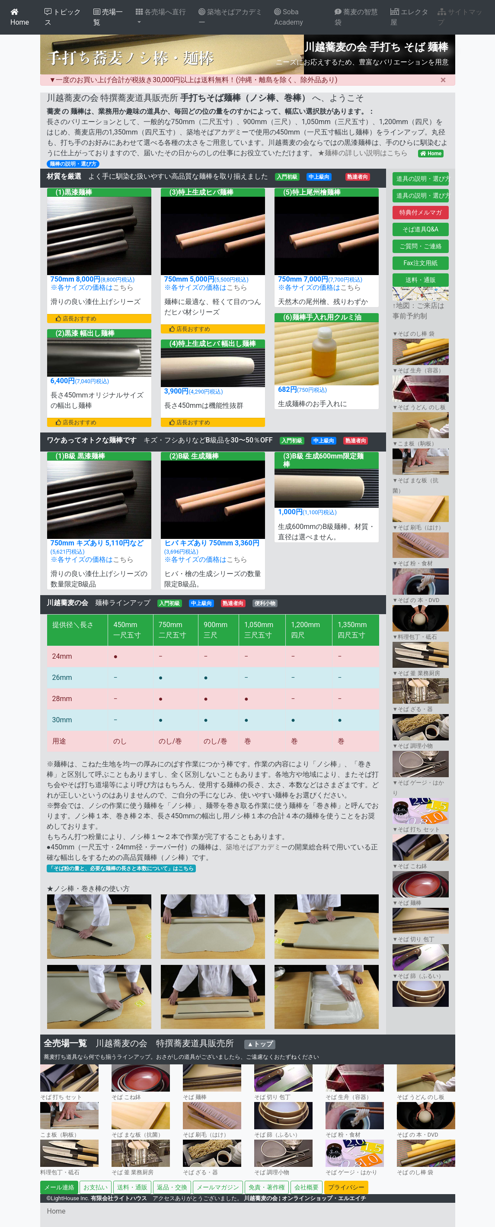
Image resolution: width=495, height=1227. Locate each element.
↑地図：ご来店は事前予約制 (421, 304)
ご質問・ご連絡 (420, 246)
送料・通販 (421, 279)
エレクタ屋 (409, 17)
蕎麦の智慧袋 (356, 17)
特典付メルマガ (420, 212)
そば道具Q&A (420, 229)
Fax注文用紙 (420, 262)
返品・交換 (172, 1187)
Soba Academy (288, 17)
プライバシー (346, 1187)
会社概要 (306, 1187)
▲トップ (260, 1044)
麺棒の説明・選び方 (73, 164)
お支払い (95, 1187)
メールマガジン (218, 1187)
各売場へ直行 (161, 12)
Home (19, 17)
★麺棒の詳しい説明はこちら (363, 153)
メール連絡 (59, 1187)
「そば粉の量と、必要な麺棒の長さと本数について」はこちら (121, 868)
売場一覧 (108, 17)
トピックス (63, 17)
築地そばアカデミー (230, 17)
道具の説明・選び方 (422, 178)
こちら (123, 287)
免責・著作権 (267, 1187)
